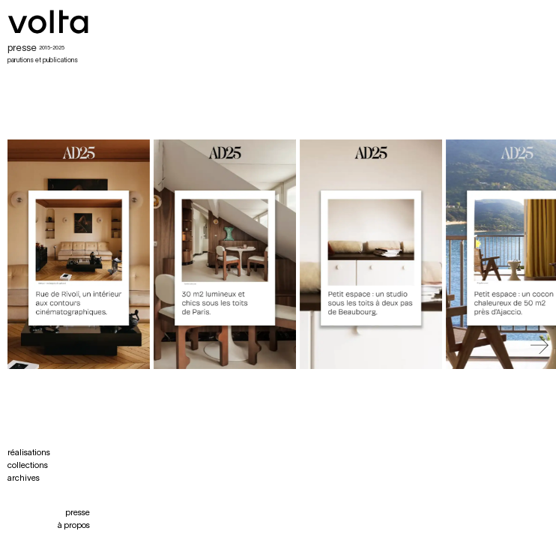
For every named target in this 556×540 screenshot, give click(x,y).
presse (77, 513)
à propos (74, 526)
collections (27, 466)
